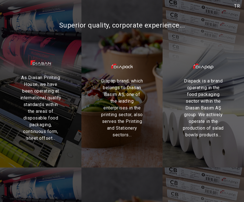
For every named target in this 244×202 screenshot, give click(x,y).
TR (237, 6)
